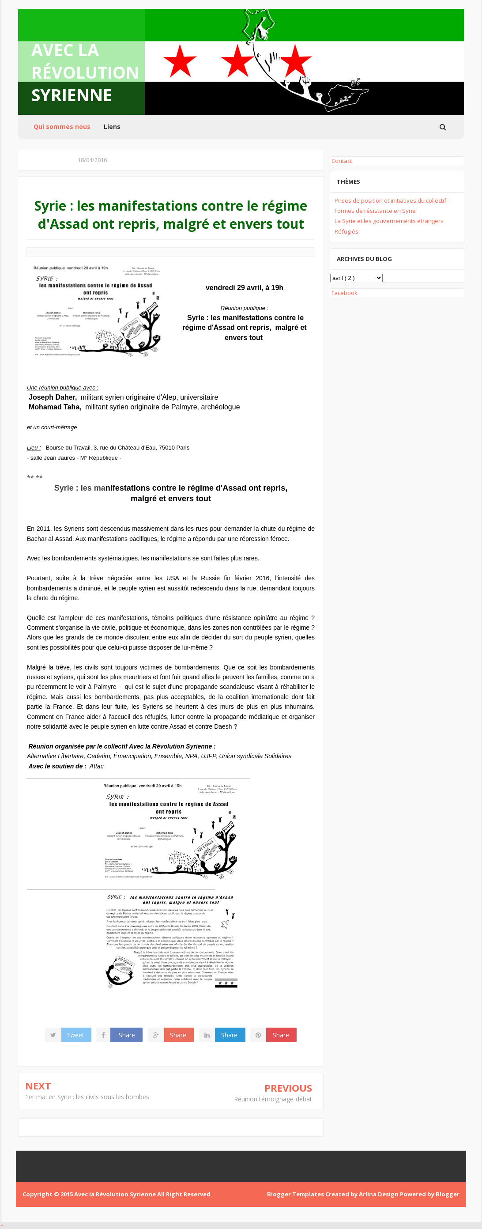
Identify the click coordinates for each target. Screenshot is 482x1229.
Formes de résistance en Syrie (375, 211)
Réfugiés (346, 231)
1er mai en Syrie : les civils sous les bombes (87, 1097)
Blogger (447, 1194)
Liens (112, 126)
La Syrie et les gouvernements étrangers (389, 221)
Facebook (344, 293)
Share (127, 1035)
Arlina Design (379, 1194)
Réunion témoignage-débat (273, 1099)
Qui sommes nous (62, 126)
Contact (341, 161)
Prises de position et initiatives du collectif (390, 200)
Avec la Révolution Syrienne (85, 72)
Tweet (76, 1035)
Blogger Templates (296, 1194)
